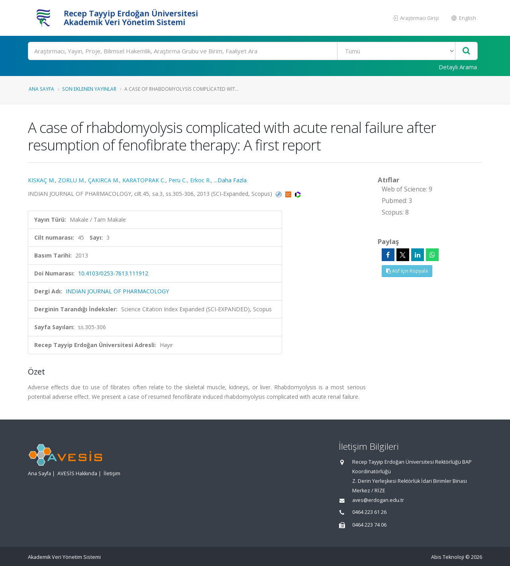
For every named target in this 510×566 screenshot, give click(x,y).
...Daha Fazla (230, 180)
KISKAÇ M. (41, 180)
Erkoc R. (200, 180)
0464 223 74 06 (369, 524)
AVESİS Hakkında (77, 473)
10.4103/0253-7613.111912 (113, 273)
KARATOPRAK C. (143, 180)
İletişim (112, 473)
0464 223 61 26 (369, 512)
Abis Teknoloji (447, 557)
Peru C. (178, 180)
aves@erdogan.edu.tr (378, 500)
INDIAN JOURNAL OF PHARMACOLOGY (117, 291)
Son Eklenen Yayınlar (89, 89)
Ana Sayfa (41, 89)
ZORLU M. (71, 180)
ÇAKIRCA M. (103, 180)
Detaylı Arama (458, 67)
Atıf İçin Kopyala (407, 270)
